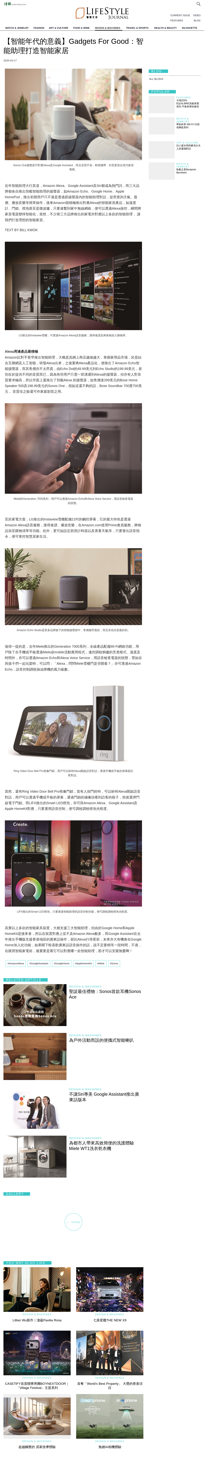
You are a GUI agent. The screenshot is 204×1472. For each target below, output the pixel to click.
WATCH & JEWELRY (17, 28)
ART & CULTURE (58, 28)
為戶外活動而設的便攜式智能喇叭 (101, 1040)
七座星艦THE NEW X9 (109, 1320)
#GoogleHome (61, 963)
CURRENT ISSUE (180, 15)
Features (183, 97)
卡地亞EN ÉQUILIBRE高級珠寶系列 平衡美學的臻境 (187, 103)
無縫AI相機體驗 (109, 1447)
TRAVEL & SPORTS (137, 28)
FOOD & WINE (81, 28)
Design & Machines (85, 986)
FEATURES (176, 20)
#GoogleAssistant (38, 963)
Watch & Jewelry (182, 120)
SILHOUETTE (189, 28)
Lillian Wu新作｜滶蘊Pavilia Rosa (37, 1320)
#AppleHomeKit (83, 963)
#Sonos (114, 963)
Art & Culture (187, 142)
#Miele (100, 963)
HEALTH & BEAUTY (165, 28)
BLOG (197, 20)
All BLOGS (156, 78)
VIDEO (197, 15)
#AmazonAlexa (16, 963)
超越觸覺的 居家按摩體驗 (36, 1447)
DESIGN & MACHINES (107, 28)
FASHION (39, 28)
